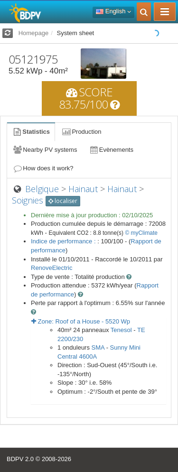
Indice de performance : (64, 241)
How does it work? (43, 168)
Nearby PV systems (44, 149)
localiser (62, 201)
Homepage (34, 33)
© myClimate (141, 233)
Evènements (110, 149)
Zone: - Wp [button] (80, 321)
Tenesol (121, 329)
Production (81, 131)
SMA (98, 347)
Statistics (31, 131)
